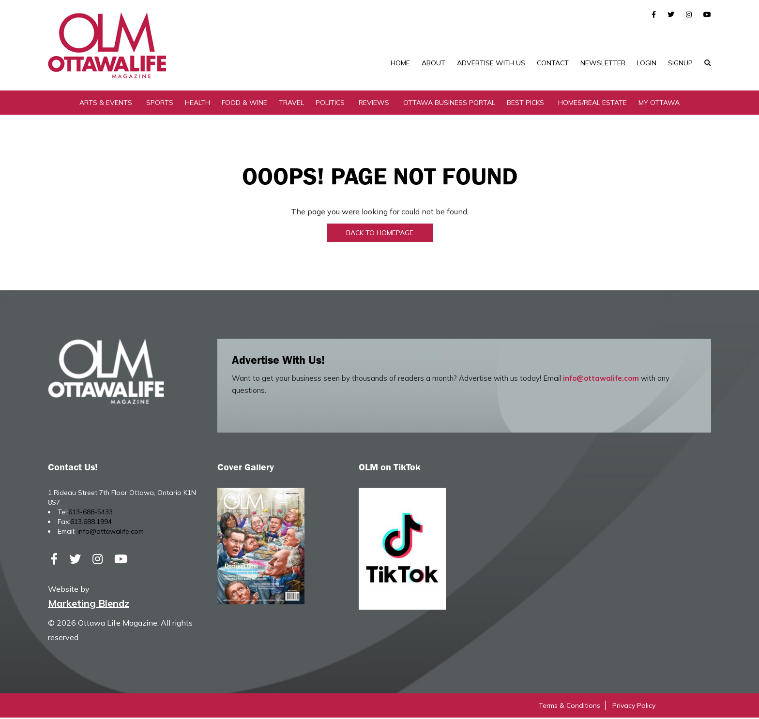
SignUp (680, 63)
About (433, 63)
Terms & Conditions (569, 707)
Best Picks (525, 104)
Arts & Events (105, 104)
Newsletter (602, 63)
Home (400, 63)
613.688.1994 (91, 523)
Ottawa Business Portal (449, 104)
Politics (330, 104)
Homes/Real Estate (592, 104)
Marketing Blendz (88, 605)
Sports (159, 104)
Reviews (374, 104)
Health (197, 104)
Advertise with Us (491, 63)
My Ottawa (659, 104)
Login (646, 63)
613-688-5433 (90, 513)
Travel (291, 104)
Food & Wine (244, 104)
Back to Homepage (379, 234)
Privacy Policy (633, 707)
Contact (553, 63)
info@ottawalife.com (601, 379)
